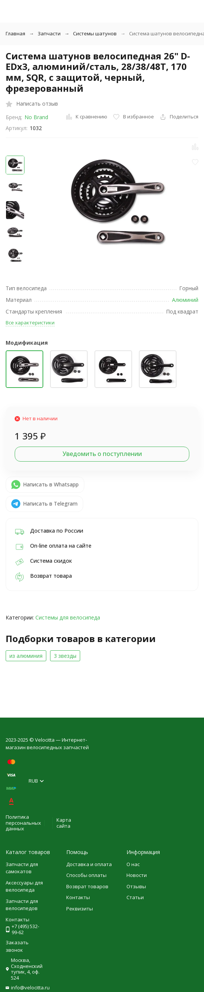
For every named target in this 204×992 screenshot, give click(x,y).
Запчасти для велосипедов (22, 905)
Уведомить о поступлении (102, 454)
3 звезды (65, 655)
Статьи (135, 897)
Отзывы (136, 886)
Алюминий (185, 299)
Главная (15, 33)
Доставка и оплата (89, 864)
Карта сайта (63, 822)
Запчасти (49, 33)
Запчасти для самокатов (22, 868)
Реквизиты (79, 908)
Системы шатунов (95, 33)
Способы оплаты (86, 875)
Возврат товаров (87, 886)
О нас (133, 864)
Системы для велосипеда (67, 617)
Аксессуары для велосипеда (24, 886)
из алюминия (26, 655)
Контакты (78, 897)
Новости (136, 875)
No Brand (36, 117)
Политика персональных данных (23, 822)
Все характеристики (30, 322)
